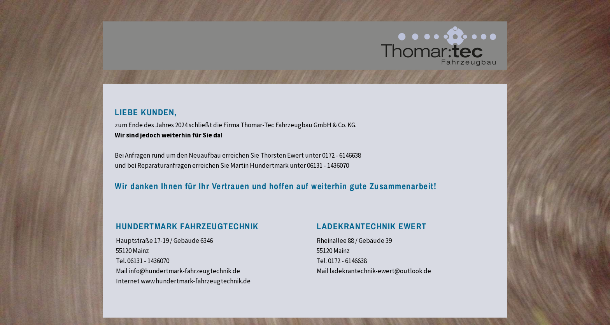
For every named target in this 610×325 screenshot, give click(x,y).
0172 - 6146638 (341, 155)
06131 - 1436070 (328, 165)
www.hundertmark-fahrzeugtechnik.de (196, 281)
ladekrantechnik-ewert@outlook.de (380, 271)
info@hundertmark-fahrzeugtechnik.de (184, 271)
